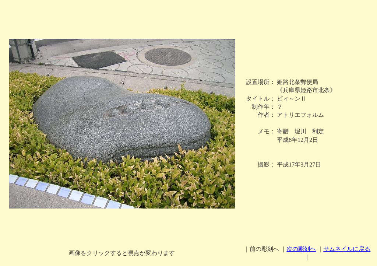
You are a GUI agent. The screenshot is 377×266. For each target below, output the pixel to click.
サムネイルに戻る (346, 249)
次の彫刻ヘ (301, 249)
